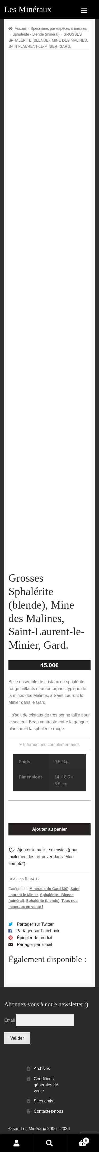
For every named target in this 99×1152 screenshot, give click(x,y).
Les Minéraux (27, 9)
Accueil (21, 28)
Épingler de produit (34, 951)
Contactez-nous (48, 1124)
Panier (77, 1139)
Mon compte (16, 1143)
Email (10, 1033)
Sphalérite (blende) (42, 914)
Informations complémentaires (49, 758)
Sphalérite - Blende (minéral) (35, 34)
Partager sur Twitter (35, 937)
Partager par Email (34, 957)
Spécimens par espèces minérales (59, 28)
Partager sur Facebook (37, 944)
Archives (42, 1081)
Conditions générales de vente (46, 1097)
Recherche (49, 1143)
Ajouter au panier (49, 842)
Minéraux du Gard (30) (48, 902)
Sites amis (43, 1114)
